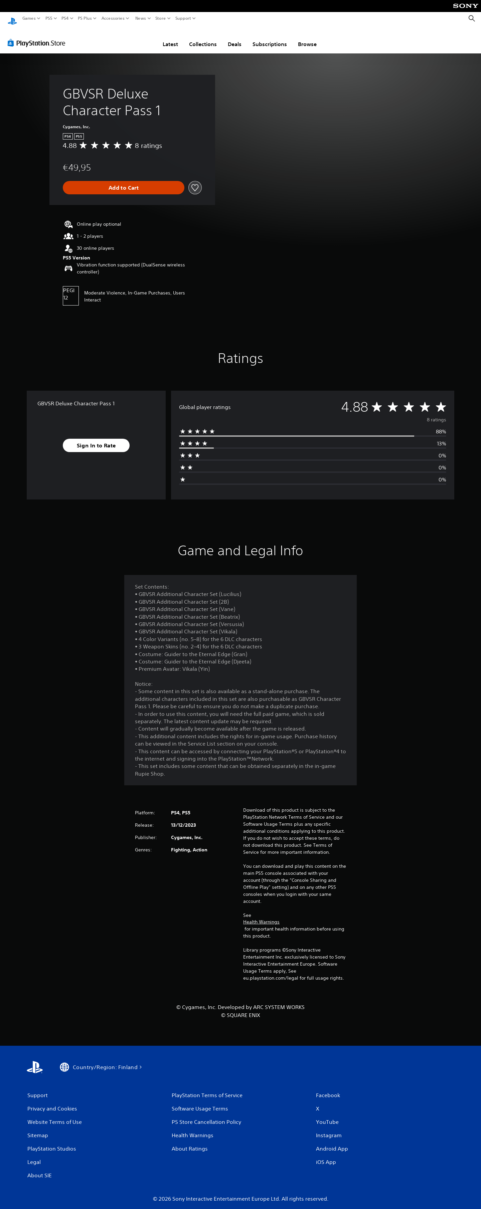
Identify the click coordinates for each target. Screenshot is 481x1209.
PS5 (48, 18)
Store (160, 18)
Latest (170, 37)
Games (29, 18)
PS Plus (85, 18)
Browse (307, 37)
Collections (203, 37)
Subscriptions (270, 37)
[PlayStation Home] (12, 18)
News (140, 18)
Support (183, 18)
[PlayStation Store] (38, 36)
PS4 (65, 18)
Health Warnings (261, 916)
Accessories (113, 18)
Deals (235, 37)
